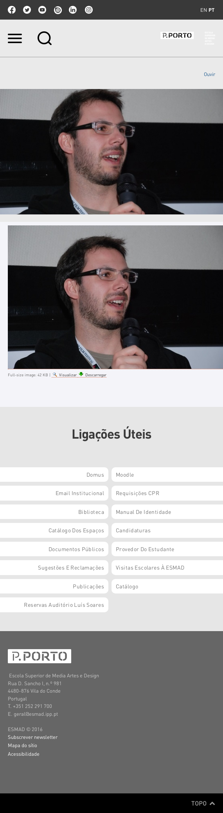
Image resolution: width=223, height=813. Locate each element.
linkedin (73, 10)
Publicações (88, 586)
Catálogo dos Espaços (76, 530)
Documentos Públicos (76, 548)
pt (211, 10)
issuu (57, 10)
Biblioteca (91, 511)
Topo (203, 803)
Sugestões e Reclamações (71, 567)
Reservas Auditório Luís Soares (64, 604)
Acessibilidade (24, 753)
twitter (27, 10)
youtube (42, 10)
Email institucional (80, 492)
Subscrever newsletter (33, 736)
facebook (12, 10)
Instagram (88, 10)
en (203, 10)
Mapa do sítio (22, 745)
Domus (95, 474)
